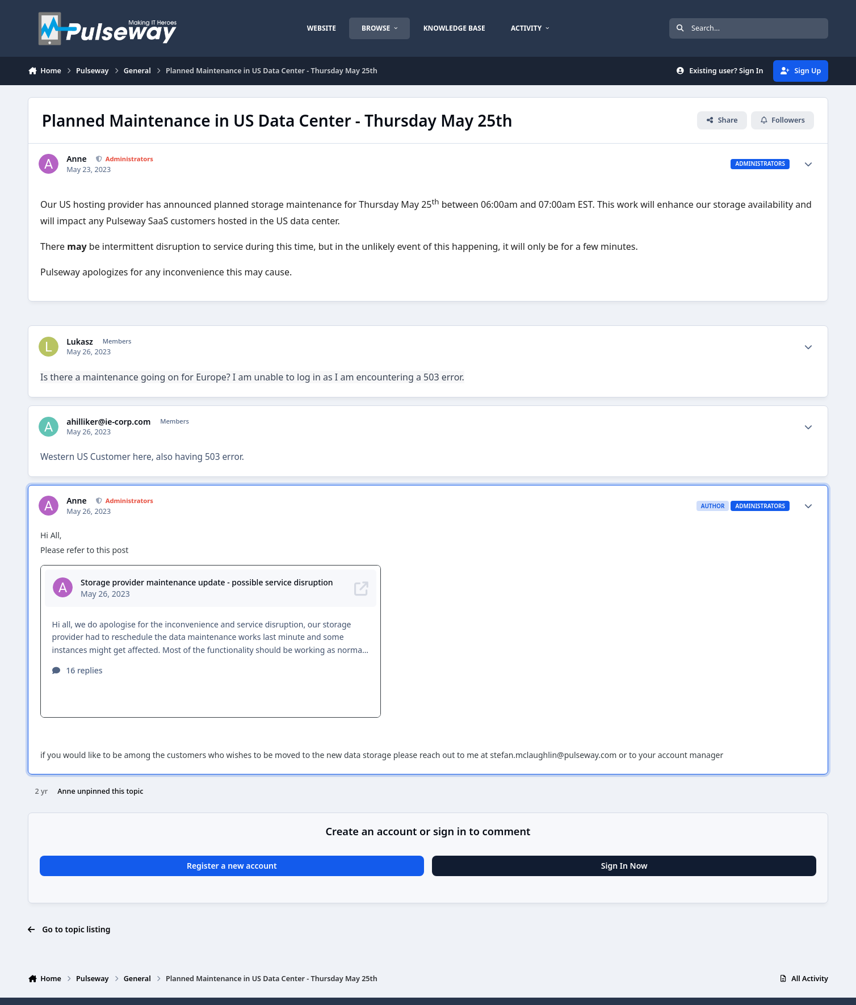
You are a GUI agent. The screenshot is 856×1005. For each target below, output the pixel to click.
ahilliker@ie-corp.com (108, 422)
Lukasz (79, 342)
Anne (76, 159)
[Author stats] (808, 164)
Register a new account (232, 841)
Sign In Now (624, 841)
